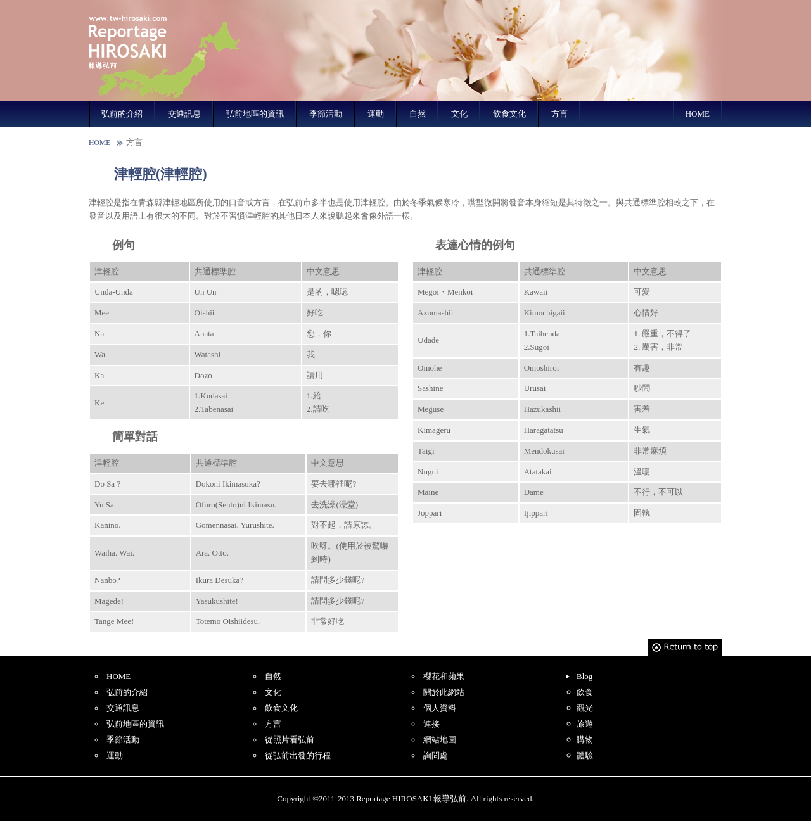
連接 (431, 724)
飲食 (585, 692)
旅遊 (585, 724)
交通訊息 (184, 113)
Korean (698, 8)
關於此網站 (443, 692)
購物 (585, 739)
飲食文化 (509, 113)
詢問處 (435, 755)
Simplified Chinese (599, 8)
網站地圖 (439, 739)
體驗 (585, 755)
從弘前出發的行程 (298, 755)
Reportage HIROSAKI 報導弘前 (165, 50)
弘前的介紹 (122, 113)
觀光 (585, 708)
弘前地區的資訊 (255, 113)
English (550, 8)
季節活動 (325, 113)
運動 (375, 113)
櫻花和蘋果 (443, 676)
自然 (417, 113)
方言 (559, 113)
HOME (698, 113)
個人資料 (439, 708)
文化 (459, 113)
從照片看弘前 (289, 739)
